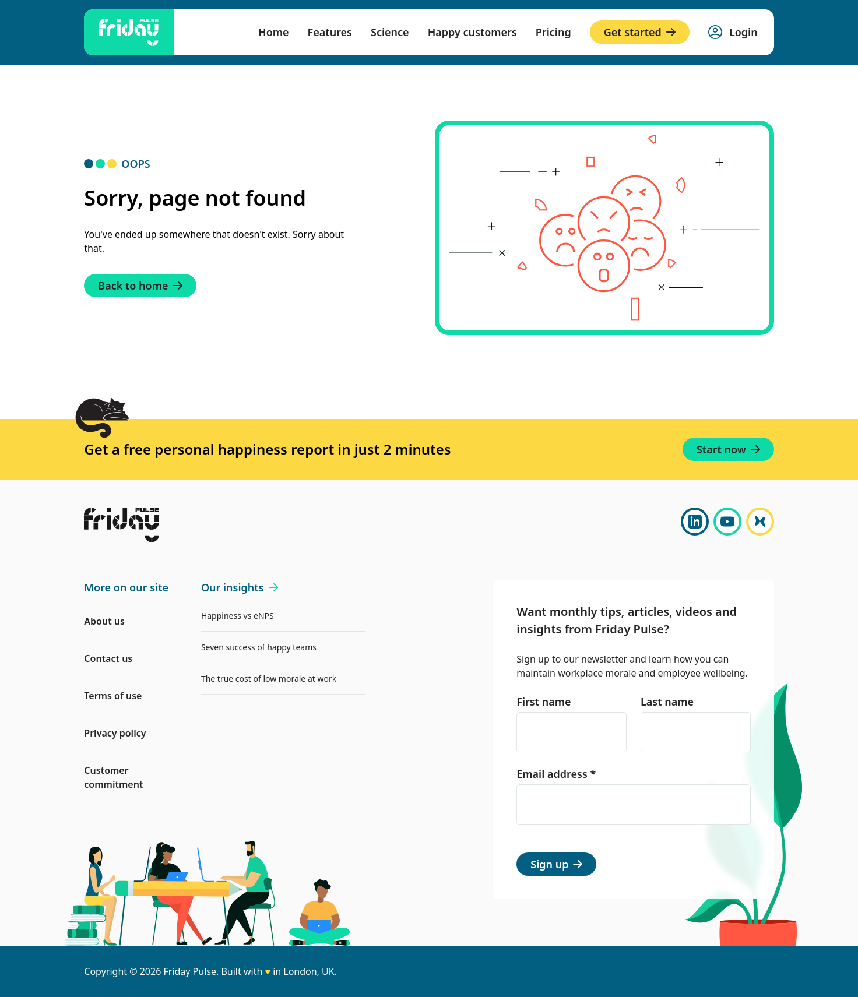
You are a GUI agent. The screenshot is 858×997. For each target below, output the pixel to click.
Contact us (108, 658)
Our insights (239, 587)
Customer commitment (113, 777)
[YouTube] (727, 522)
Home (273, 32)
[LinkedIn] (695, 522)
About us (104, 621)
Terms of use (113, 695)
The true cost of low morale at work (268, 678)
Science (390, 32)
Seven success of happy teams (259, 647)
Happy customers (472, 32)
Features (330, 32)
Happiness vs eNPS (237, 615)
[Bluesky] (760, 522)
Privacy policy (115, 733)
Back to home (140, 286)
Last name (667, 702)
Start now (728, 449)
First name (543, 702)
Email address (556, 774)
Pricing (553, 32)
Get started (640, 32)
